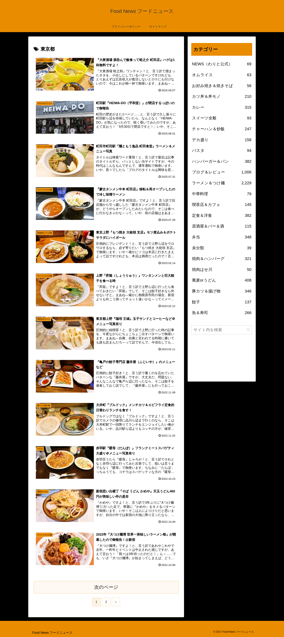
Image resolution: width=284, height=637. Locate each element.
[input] (221, 329)
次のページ (106, 587)
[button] (248, 330)
